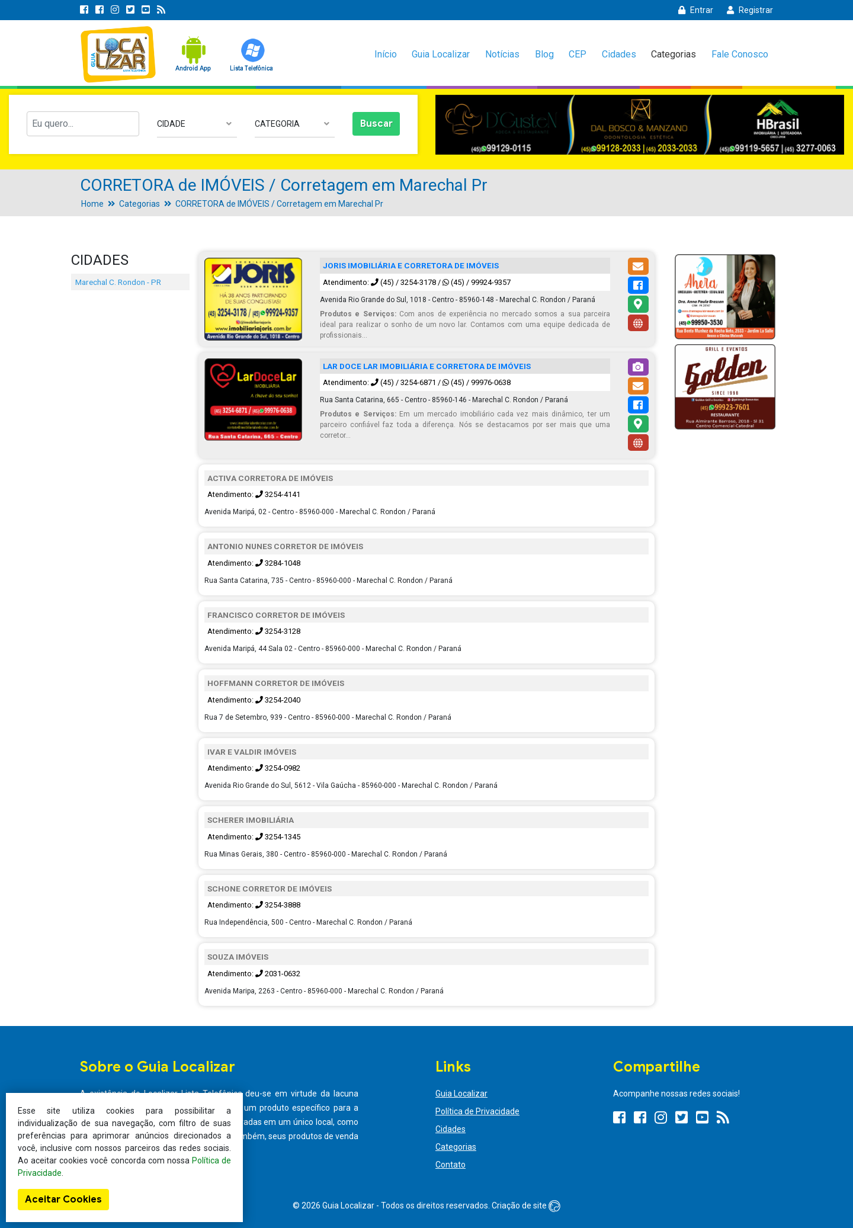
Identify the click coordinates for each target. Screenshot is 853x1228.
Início (385, 54)
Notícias (502, 54)
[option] (639, 125)
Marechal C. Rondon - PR (118, 282)
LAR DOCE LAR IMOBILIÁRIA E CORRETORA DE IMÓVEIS (427, 366)
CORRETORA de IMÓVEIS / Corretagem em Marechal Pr (279, 204)
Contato (450, 1164)
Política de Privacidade (477, 1111)
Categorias (673, 54)
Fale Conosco (739, 54)
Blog (544, 54)
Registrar (750, 10)
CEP (577, 54)
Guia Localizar (441, 54)
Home (92, 204)
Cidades (619, 54)
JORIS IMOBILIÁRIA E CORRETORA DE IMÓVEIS (411, 265)
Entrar (695, 10)
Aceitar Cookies (63, 1199)
